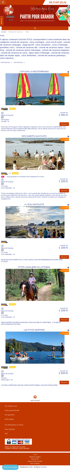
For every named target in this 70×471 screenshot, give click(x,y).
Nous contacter (35, 463)
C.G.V (35, 455)
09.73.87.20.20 (57, 2)
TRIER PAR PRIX (5, 62)
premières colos (7, 47)
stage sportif (28, 44)
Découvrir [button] (64, 124)
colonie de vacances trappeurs (55, 50)
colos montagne (37, 42)
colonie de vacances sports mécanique (23, 50)
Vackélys (44, 467)
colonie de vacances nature (51, 47)
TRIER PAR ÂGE (18, 62)
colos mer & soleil (54, 42)
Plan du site (35, 459)
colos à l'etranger (60, 44)
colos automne (6, 58)
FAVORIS (1, 21)
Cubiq (30, 467)
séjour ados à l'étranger (39, 52)
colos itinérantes (28, 55)
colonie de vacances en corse (14, 52)
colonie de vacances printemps (51, 55)
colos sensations (42, 44)
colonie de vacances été (26, 47)
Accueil (3, 32)
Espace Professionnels (35, 461)
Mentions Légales (35, 457)
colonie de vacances (19, 42)
